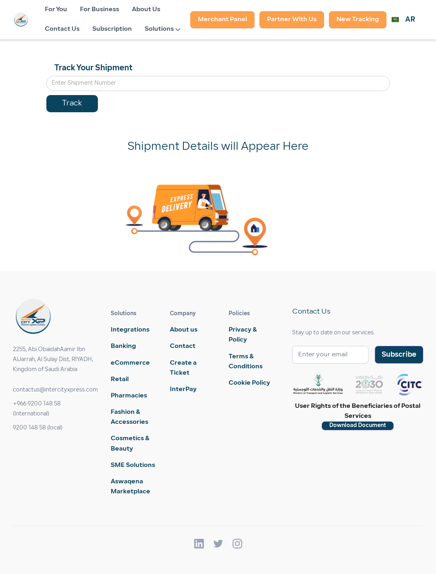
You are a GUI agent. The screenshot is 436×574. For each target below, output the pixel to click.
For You (56, 9)
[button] (164, 29)
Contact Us (62, 29)
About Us (146, 9)
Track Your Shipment (93, 68)
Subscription (112, 29)
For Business (99, 9)
